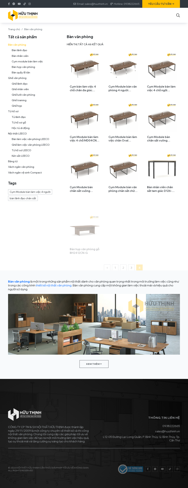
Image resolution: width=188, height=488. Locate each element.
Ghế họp (17, 107)
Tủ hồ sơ (13, 113)
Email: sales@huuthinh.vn (92, 4)
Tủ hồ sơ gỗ (19, 124)
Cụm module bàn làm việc (27, 63)
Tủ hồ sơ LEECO (21, 152)
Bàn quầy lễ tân (21, 74)
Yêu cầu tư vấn (161, 4)
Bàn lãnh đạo (19, 52)
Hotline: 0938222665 (127, 4)
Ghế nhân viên (20, 91)
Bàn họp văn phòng (23, 68)
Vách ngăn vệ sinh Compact (25, 174)
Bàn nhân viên (20, 57)
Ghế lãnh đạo (20, 85)
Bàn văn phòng (17, 46)
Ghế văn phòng (17, 79)
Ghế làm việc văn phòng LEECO (31, 146)
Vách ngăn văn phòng (21, 168)
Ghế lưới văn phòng (23, 96)
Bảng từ (13, 163)
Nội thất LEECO (17, 135)
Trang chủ (14, 29)
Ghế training (19, 102)
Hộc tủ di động (21, 129)
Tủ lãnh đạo (19, 118)
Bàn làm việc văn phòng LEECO (30, 141)
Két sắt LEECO (21, 157)
